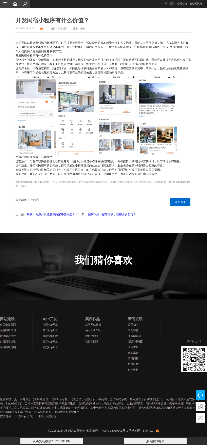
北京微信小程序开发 (83, 399)
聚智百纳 (63, 28)
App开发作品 (92, 330)
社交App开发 (50, 347)
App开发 (50, 319)
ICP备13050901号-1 (115, 430)
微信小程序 (91, 335)
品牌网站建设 (93, 324)
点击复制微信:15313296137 (52, 441)
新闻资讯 (135, 319)
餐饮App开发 (50, 330)
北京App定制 (59, 399)
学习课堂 (169, 3)
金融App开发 (50, 335)
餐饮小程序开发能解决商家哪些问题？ (51, 214)
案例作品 (92, 319)
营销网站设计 (8, 335)
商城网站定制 (8, 347)
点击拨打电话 (155, 441)
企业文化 (133, 347)
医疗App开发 (50, 341)
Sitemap (148, 430)
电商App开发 (50, 324)
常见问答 (133, 358)
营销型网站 (91, 341)
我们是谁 (135, 341)
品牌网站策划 (8, 330)
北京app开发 (25, 416)
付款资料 (133, 369)
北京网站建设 (39, 399)
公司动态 (182, 3)
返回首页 (180, 202)
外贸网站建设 (8, 341)
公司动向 (133, 324)
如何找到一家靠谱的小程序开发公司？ (112, 214)
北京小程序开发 (48, 416)
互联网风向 (196, 3)
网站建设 (30, 182)
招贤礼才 (133, 364)
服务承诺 (133, 352)
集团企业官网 (8, 324)
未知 (82, 28)
